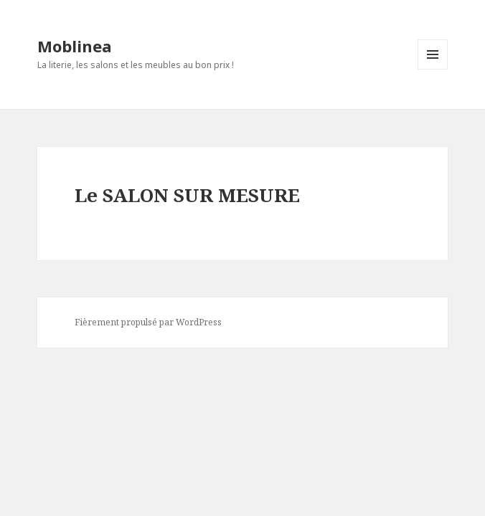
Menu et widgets (433, 69)
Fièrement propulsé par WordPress (148, 322)
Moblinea (74, 46)
